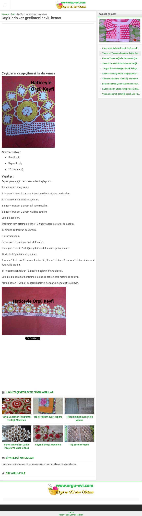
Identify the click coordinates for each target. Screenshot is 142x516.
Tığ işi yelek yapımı (80, 444)
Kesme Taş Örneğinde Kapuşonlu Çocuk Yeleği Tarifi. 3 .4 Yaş (121, 58)
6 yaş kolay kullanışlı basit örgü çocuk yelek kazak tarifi (121, 48)
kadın (71, 512)
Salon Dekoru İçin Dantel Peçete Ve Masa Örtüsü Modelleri (17, 448)
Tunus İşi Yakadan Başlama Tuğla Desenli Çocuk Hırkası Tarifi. (121, 53)
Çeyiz (13, 14)
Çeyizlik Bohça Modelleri (48, 444)
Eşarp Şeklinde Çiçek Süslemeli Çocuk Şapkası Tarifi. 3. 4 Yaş (121, 84)
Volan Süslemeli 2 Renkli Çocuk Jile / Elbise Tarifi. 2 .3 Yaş (121, 94)
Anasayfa (5, 14)
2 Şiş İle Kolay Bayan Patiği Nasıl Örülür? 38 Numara (121, 89)
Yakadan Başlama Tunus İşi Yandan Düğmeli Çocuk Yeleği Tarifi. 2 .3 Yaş (121, 78)
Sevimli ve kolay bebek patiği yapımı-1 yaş (121, 73)
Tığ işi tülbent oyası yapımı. (48, 416)
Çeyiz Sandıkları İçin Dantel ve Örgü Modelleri (16, 418)
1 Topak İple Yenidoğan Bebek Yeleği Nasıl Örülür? (121, 68)
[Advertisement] (29, 47)
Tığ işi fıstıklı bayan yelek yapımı (79, 418)
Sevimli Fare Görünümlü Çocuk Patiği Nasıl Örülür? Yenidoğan (121, 63)
